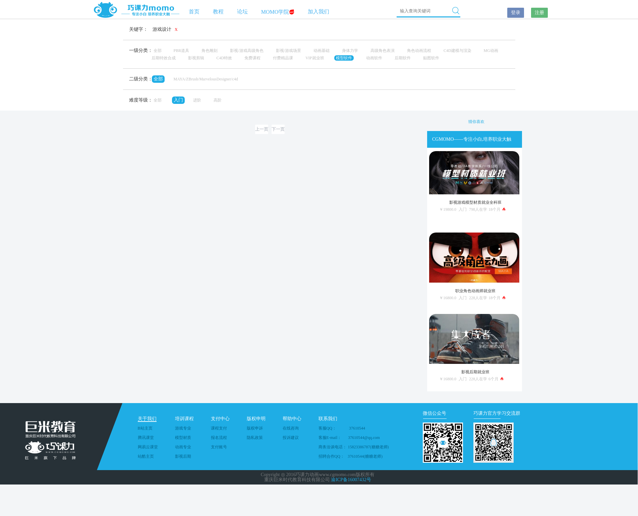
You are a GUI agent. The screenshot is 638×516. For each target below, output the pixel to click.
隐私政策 (255, 437)
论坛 (242, 11)
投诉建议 (291, 437)
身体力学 (350, 50)
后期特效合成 (164, 58)
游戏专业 (183, 428)
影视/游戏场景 (288, 50)
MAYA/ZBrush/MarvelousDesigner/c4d (206, 79)
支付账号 (219, 447)
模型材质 (183, 437)
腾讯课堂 (146, 437)
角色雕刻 (209, 50)
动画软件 (374, 58)
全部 (158, 50)
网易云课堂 (148, 447)
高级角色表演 (382, 50)
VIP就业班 (314, 58)
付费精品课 (283, 58)
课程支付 (219, 428)
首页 (194, 11)
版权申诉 (255, 428)
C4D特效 (224, 58)
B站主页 (145, 428)
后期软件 (403, 58)
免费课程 (252, 58)
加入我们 (318, 11)
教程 (218, 11)
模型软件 (344, 58)
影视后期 (183, 456)
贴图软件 (431, 58)
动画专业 (183, 447)
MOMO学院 (278, 12)
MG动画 (491, 50)
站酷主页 (146, 456)
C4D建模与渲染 (457, 50)
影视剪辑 (196, 58)
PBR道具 (181, 50)
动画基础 (321, 50)
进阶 (197, 100)
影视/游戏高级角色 (246, 50)
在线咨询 (291, 428)
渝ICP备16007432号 (351, 479)
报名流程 (219, 437)
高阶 (218, 100)
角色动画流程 (419, 50)
